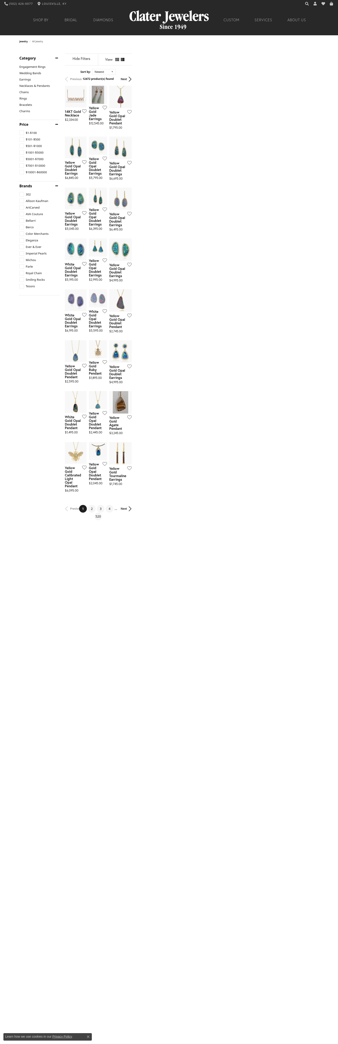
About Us (296, 20)
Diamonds (103, 20)
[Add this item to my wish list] (144, 172)
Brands (25, 186)
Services (263, 20)
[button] (307, 4)
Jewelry (23, 41)
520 (211, 900)
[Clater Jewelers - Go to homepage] (169, 20)
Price (24, 124)
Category (27, 58)
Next (311, 79)
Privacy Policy (62, 1036)
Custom (231, 20)
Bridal (71, 20)
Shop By (41, 20)
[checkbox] (28, 133)
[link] (19, 4)
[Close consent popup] (88, 1036)
